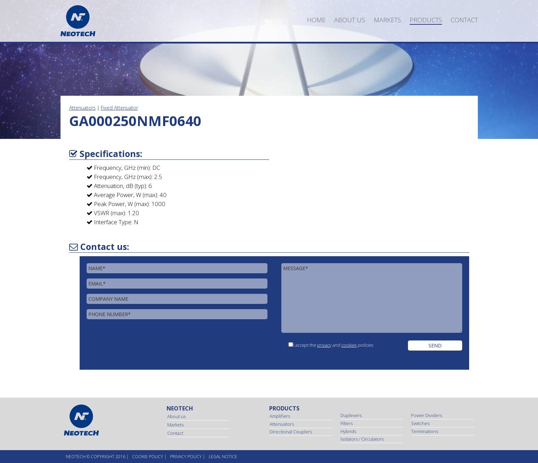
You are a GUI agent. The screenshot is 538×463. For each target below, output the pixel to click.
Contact (464, 20)
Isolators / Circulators (362, 439)
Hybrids (348, 431)
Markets (387, 20)
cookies (348, 345)
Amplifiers (280, 416)
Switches (420, 423)
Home (316, 20)
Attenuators (82, 107)
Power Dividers (426, 415)
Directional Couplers (291, 432)
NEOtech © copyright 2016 (95, 457)
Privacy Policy (186, 457)
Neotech (180, 408)
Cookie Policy (147, 457)
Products (426, 20)
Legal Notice (223, 457)
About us (349, 20)
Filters (346, 423)
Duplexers (351, 415)
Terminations (424, 431)
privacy (324, 345)
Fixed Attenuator (119, 107)
